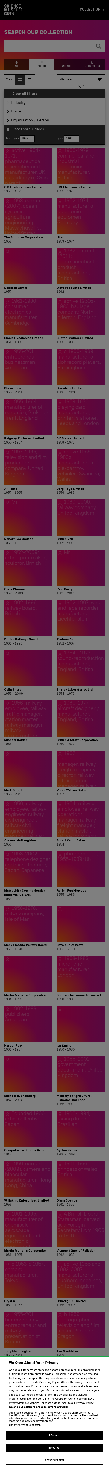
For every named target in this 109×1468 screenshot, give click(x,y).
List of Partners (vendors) (25, 1431)
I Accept (54, 1442)
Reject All (54, 1454)
